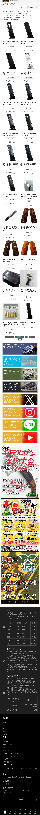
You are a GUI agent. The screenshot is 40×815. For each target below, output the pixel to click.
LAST (20, 339)
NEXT (31, 337)
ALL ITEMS (5, 4)
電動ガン (5, 731)
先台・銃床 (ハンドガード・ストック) (16, 17)
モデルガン (6, 728)
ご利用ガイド (7, 742)
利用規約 (5, 759)
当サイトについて (8, 750)
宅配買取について (8, 747)
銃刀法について (7, 745)
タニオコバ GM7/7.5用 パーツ (13, 15)
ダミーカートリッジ (10, 13)
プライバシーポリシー (9, 756)
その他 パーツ (8, 20)
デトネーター (28, 15)
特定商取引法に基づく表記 (11, 753)
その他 (5, 734)
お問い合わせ (7, 762)
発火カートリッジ (27, 11)
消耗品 (16, 20)
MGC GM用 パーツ (24, 13)
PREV (8, 337)
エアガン (5, 723)
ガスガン (5, 726)
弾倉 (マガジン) (15, 11)
